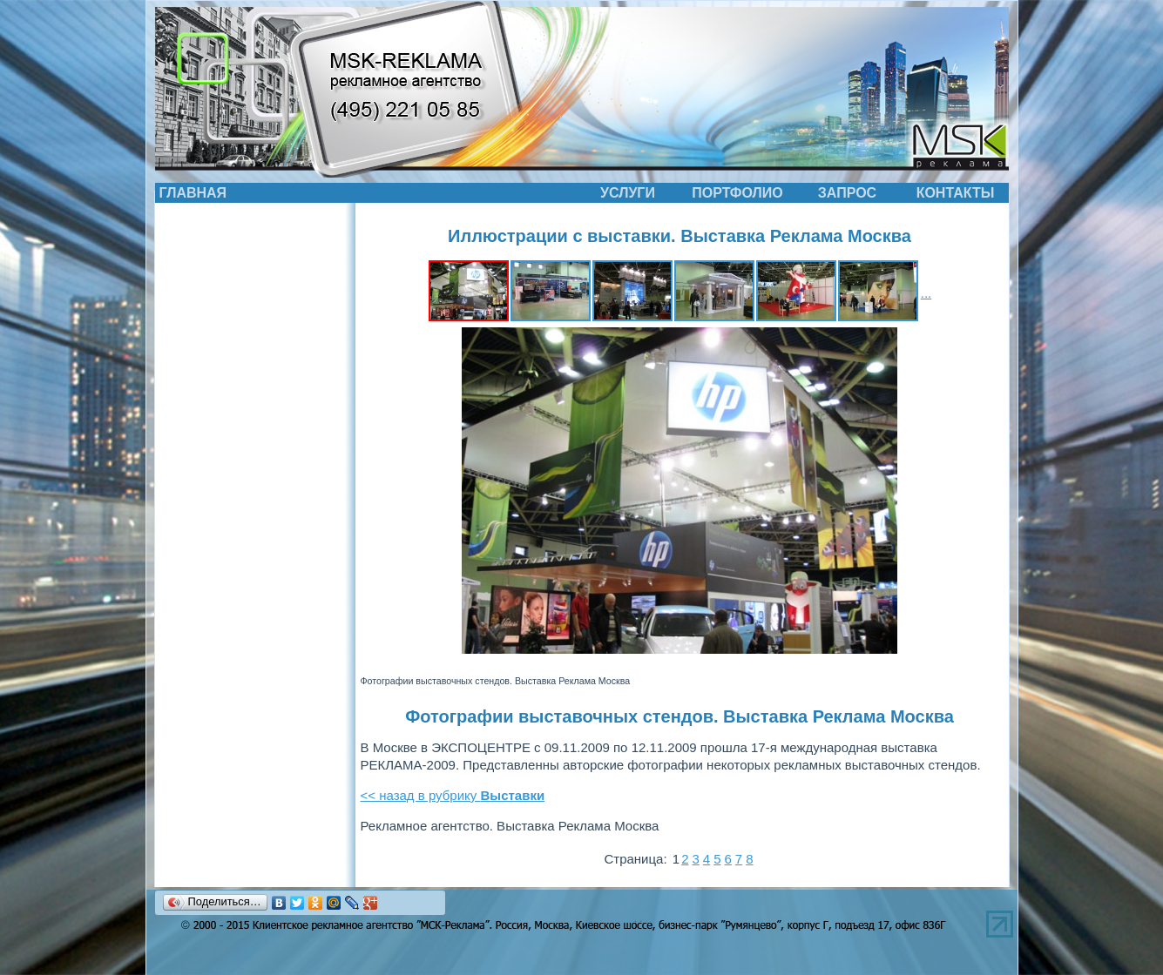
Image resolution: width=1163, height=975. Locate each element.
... (926, 293)
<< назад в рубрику (453, 795)
